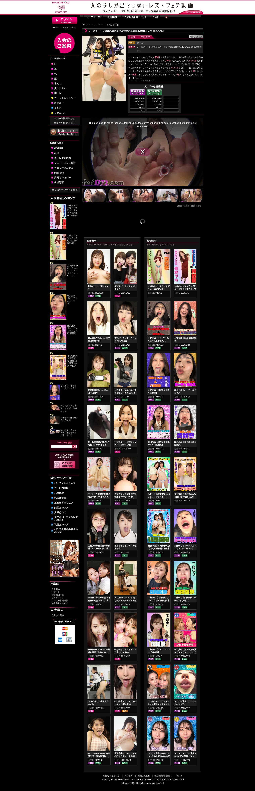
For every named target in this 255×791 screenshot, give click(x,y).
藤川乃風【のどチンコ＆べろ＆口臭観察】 (72, 329)
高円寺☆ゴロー (62, 177)
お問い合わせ (144, 776)
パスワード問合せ (60, 600)
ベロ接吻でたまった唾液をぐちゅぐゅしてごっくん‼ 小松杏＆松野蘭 (185, 652)
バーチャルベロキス (64, 483)
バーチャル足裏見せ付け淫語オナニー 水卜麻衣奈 (99, 497)
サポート (56, 592)
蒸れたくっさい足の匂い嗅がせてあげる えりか (69, 432)
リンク (179, 776)
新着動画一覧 (58, 595)
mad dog (59, 172)
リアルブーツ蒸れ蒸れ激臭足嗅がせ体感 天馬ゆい (125, 393)
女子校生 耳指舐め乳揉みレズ (69, 418)
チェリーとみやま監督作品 (168, 47)
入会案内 (56, 589)
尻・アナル (60, 88)
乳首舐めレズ (61, 524)
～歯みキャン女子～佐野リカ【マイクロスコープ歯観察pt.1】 (185, 289)
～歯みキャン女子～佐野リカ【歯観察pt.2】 (72, 239)
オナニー (59, 103)
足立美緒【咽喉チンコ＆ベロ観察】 (69, 387)
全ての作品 (64, 118)
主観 (153, 47)
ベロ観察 (59, 493)
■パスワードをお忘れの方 (64, 27)
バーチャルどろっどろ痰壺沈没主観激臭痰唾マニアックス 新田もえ (99, 756)
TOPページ (87, 25)
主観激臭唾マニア (63, 502)
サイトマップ (58, 597)
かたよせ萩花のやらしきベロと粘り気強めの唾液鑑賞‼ (159, 756)
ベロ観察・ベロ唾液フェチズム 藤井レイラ (69, 408)
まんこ (57, 83)
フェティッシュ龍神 (64, 163)
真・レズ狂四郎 (62, 158)
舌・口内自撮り (62, 488)
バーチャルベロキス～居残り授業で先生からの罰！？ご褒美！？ (99, 652)
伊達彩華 (59, 182)
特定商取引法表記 (60, 603)
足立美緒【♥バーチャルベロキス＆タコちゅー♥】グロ (72, 270)
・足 (140, 42)
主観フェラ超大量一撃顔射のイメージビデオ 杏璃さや (99, 549)
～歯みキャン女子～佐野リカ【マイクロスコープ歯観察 (72, 210)
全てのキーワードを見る (65, 189)
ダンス (57, 107)
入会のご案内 (58, 615)
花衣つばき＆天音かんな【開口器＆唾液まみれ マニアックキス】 (185, 497)
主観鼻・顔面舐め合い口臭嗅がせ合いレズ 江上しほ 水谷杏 (99, 600)
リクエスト (60, 112)
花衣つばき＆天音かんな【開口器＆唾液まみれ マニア (72, 361)
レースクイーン (144, 47)
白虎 (56, 153)
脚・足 (57, 93)
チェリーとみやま (63, 167)
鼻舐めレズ (60, 512)
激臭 (193, 47)
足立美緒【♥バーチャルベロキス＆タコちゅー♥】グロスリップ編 (158, 341)
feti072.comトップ (111, 776)
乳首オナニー (61, 498)
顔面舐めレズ (61, 507)
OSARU (58, 148)
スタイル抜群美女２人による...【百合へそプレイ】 (159, 497)
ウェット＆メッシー (64, 98)
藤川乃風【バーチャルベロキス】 (72, 299)
